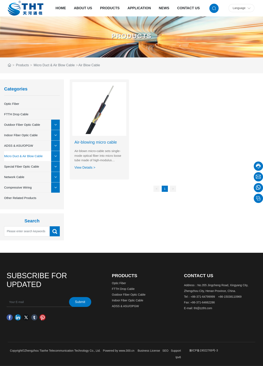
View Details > (84, 167)
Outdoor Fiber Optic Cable (128, 294)
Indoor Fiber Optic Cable (127, 300)
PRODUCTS (131, 36)
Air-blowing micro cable (95, 142)
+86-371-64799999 (202, 296)
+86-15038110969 (230, 296)
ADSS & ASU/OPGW (125, 306)
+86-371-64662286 (202, 302)
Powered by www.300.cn (118, 350)
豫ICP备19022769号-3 (203, 350)
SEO (165, 350)
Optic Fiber (119, 283)
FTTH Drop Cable (123, 289)
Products (22, 65)
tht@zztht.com (203, 308)
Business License (149, 350)
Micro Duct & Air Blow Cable (54, 65)
